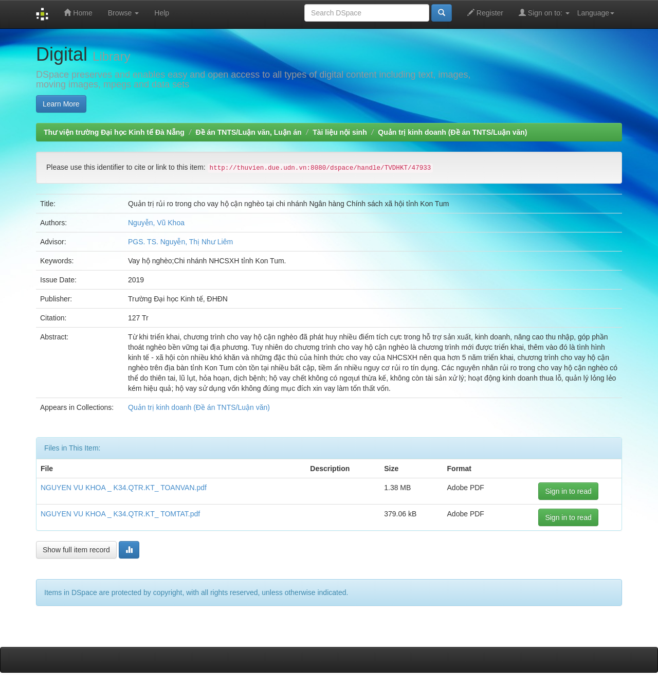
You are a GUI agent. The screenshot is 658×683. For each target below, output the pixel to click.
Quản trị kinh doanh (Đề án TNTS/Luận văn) (452, 132)
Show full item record (76, 550)
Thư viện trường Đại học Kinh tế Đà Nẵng (114, 132)
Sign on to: (544, 12)
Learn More (61, 104)
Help (161, 13)
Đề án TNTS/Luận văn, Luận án (249, 132)
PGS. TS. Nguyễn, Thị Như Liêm (180, 242)
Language (595, 13)
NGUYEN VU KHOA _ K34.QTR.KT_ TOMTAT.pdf (120, 514)
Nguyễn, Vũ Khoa (156, 223)
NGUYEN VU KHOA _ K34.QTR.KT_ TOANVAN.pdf (124, 487)
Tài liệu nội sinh (340, 132)
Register (485, 12)
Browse (123, 13)
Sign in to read (568, 491)
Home (78, 12)
